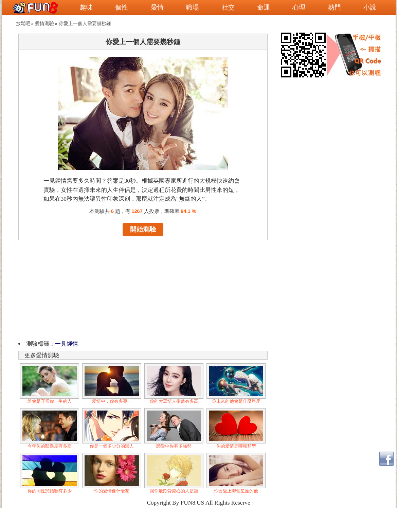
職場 (192, 7)
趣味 (86, 7)
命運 (263, 7)
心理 (298, 7)
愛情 (157, 7)
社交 (228, 7)
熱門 (334, 7)
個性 (121, 7)
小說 (369, 7)
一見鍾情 (66, 344)
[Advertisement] (143, 289)
